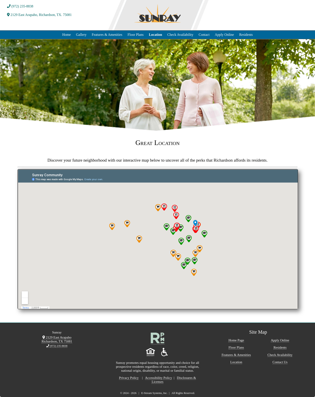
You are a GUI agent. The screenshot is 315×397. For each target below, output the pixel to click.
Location (155, 34)
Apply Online (224, 34)
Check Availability (180, 34)
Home (66, 34)
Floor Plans (136, 34)
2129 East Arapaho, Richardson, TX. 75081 (39, 15)
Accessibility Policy (158, 378)
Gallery (81, 34)
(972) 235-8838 (20, 6)
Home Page (236, 340)
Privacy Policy (129, 378)
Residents (246, 34)
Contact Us (280, 362)
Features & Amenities (107, 34)
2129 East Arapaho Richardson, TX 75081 (57, 339)
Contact (204, 34)
